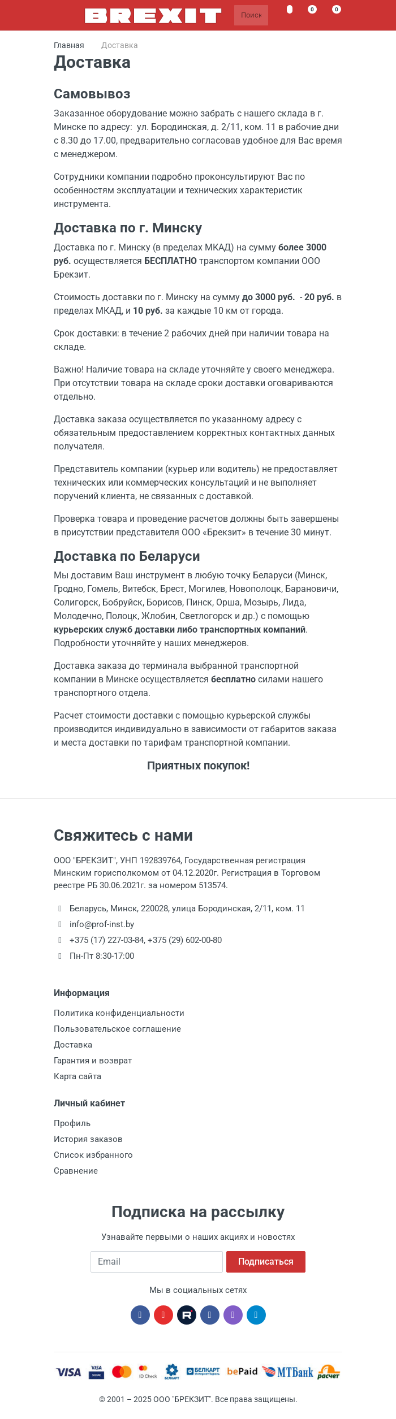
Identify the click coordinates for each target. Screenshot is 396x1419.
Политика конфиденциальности (119, 1013)
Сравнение (76, 1171)
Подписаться (266, 1261)
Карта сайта (77, 1076)
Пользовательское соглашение (117, 1029)
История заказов (88, 1139)
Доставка (73, 1045)
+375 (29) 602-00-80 (185, 940)
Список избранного (93, 1155)
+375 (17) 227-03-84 (107, 940)
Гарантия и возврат (93, 1060)
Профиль (72, 1123)
